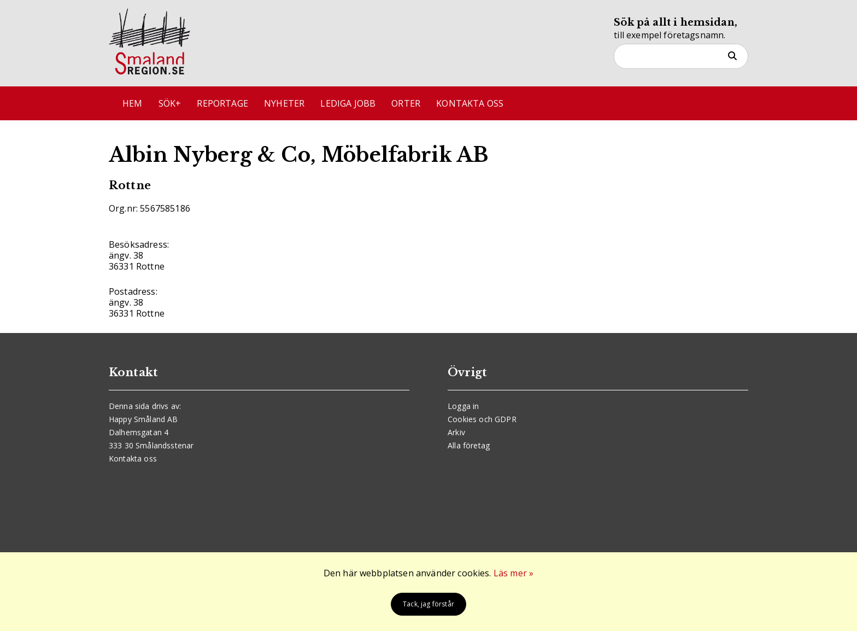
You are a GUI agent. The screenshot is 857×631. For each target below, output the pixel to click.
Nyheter (284, 103)
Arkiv (456, 432)
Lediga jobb (347, 103)
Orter (405, 103)
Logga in (463, 406)
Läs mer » (513, 573)
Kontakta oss (469, 103)
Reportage (222, 103)
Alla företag (469, 445)
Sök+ (170, 103)
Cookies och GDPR (482, 419)
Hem (132, 103)
